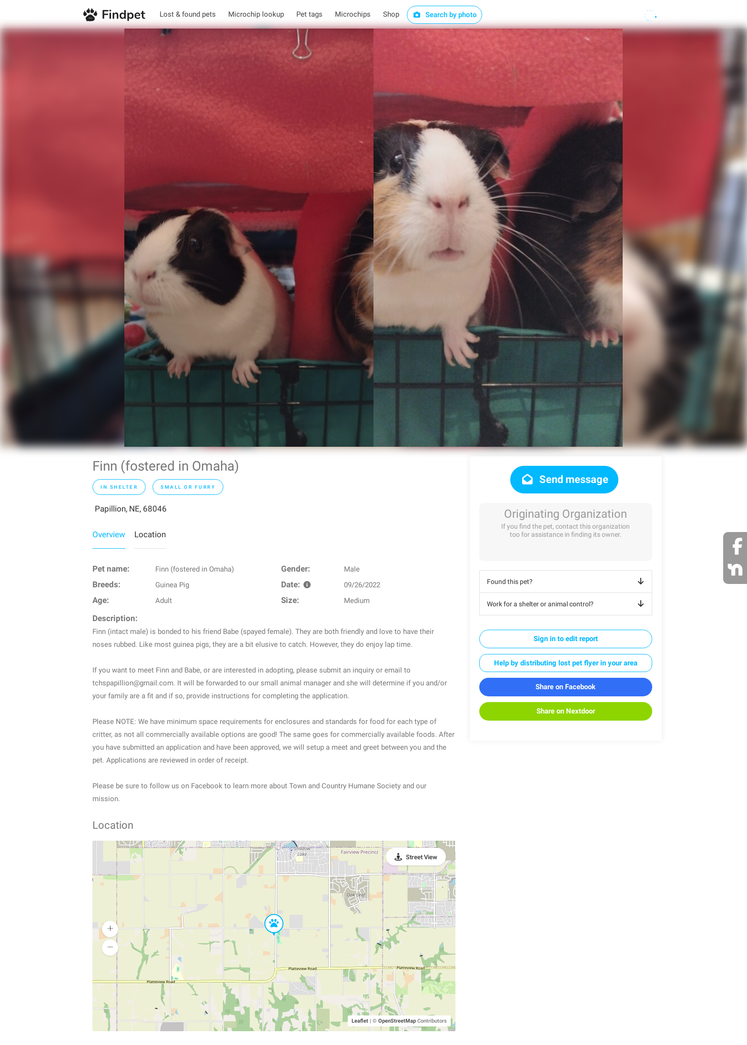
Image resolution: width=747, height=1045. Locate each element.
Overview (108, 534)
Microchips (353, 14)
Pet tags (309, 14)
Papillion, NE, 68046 (131, 508)
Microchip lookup (256, 14)
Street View (421, 857)
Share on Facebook (565, 687)
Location (150, 534)
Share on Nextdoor (565, 711)
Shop (391, 14)
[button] (267, 914)
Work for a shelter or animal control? (567, 604)
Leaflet (360, 1021)
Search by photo (444, 14)
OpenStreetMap (397, 1021)
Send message (564, 479)
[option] (249, 238)
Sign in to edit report (566, 638)
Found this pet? (567, 581)
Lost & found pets (188, 14)
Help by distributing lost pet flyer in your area (565, 663)
